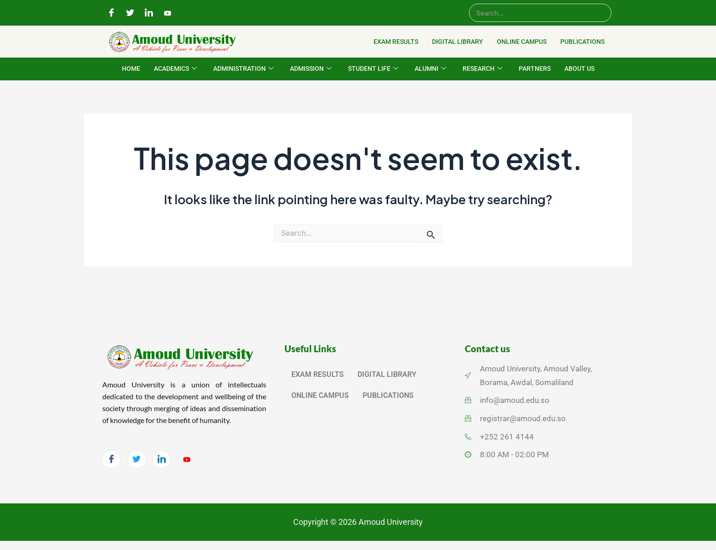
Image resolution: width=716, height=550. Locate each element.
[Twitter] (130, 13)
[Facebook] (111, 13)
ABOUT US (579, 68)
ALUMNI (430, 69)
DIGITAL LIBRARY (457, 41)
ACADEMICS (175, 69)
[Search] (540, 13)
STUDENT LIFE (373, 69)
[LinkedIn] (149, 13)
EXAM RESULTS (396, 41)
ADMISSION (311, 69)
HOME (131, 68)
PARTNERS (535, 68)
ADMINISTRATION (243, 69)
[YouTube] (167, 13)
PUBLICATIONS (582, 41)
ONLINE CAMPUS (522, 41)
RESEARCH (482, 69)
